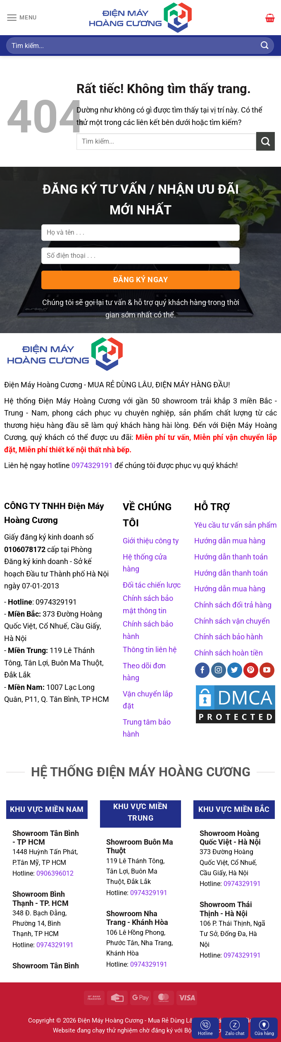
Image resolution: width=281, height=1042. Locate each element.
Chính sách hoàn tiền (228, 652)
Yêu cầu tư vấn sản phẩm (235, 525)
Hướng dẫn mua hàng (229, 540)
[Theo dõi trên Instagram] (218, 670)
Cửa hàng (264, 1028)
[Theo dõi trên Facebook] (202, 670)
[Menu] (22, 18)
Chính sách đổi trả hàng (232, 604)
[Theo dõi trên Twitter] (234, 670)
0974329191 (55, 945)
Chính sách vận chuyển (232, 621)
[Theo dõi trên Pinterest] (250, 670)
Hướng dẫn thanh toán (231, 556)
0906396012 (55, 873)
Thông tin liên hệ (150, 649)
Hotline (205, 1028)
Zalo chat (235, 1028)
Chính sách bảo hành (228, 636)
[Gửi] (265, 45)
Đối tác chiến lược (152, 585)
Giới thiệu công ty (151, 540)
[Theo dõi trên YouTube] (267, 670)
